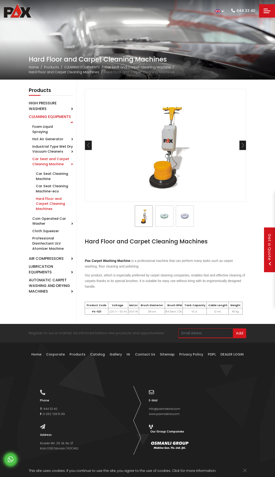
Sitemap (167, 354)
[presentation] (88, 145)
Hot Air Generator (47, 139)
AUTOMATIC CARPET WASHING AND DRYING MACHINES (49, 285)
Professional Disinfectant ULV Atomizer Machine (48, 243)
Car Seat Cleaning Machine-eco (52, 189)
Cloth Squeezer (45, 231)
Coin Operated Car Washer (49, 221)
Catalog (97, 354)
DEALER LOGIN (232, 354)
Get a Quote (269, 250)
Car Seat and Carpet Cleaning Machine (138, 67)
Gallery (116, 354)
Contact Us (145, 354)
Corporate (55, 354)
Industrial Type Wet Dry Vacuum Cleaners (52, 149)
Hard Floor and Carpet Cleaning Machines (64, 72)
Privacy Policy (191, 354)
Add (239, 333)
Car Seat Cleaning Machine (52, 176)
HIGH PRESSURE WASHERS (43, 105)
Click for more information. (194, 471)
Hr (128, 354)
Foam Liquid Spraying (42, 129)
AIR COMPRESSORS (46, 258)
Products (51, 67)
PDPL (212, 354)
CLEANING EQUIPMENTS (82, 67)
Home (34, 67)
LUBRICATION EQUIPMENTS (41, 269)
